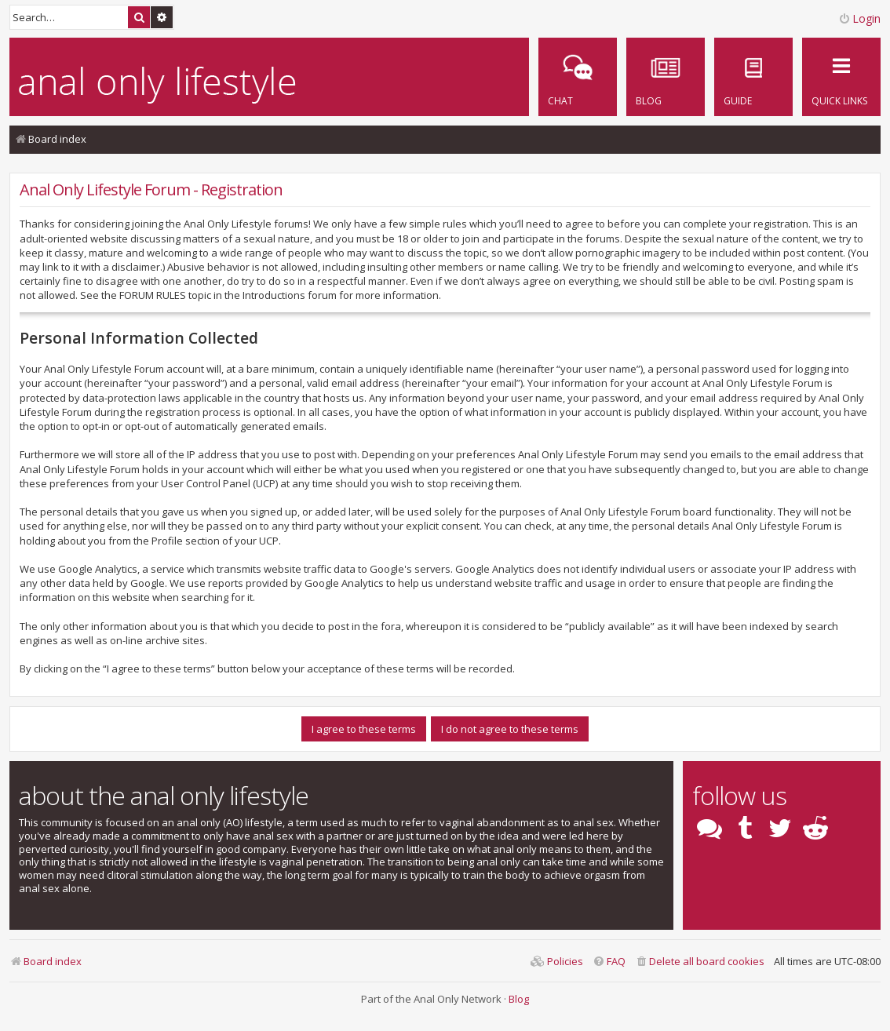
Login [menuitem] (859, 18)
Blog (519, 999)
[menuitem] (753, 77)
